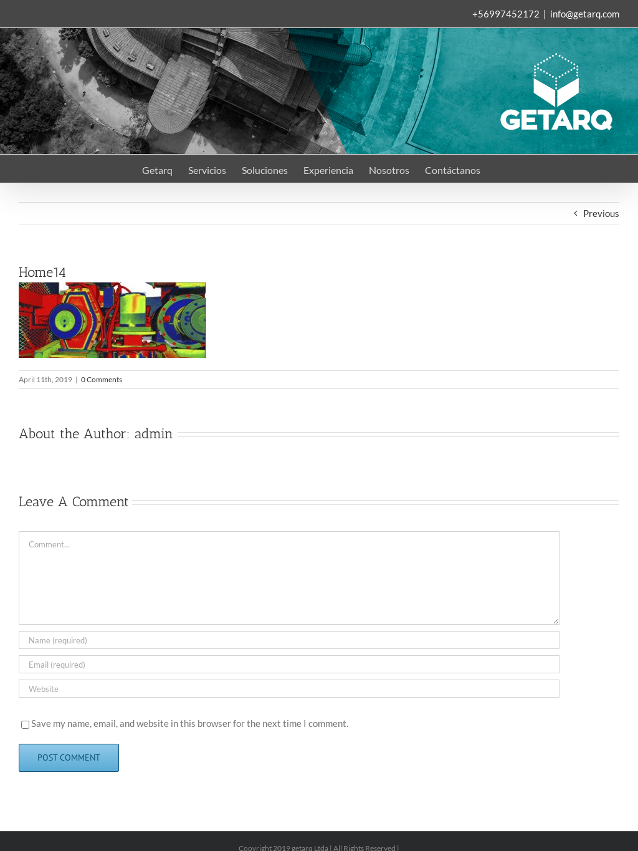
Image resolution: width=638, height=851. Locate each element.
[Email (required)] (289, 664)
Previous (601, 213)
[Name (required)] (289, 640)
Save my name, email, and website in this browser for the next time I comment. (189, 723)
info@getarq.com (584, 13)
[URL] (289, 689)
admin (154, 433)
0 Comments (101, 379)
